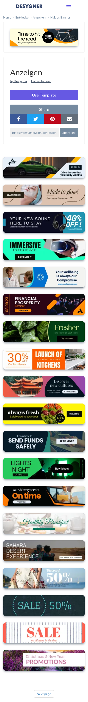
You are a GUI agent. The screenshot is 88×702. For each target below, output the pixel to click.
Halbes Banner (60, 17)
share (44, 109)
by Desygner (18, 81)
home (7, 17)
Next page (44, 694)
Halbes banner (41, 81)
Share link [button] (69, 132)
